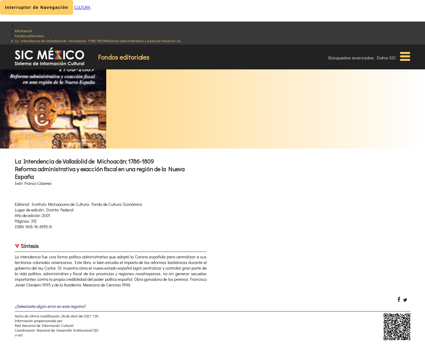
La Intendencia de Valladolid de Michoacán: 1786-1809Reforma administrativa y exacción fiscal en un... (99, 40)
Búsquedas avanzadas (351, 58)
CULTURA (82, 7)
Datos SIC (386, 58)
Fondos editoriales (29, 35)
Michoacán (23, 30)
